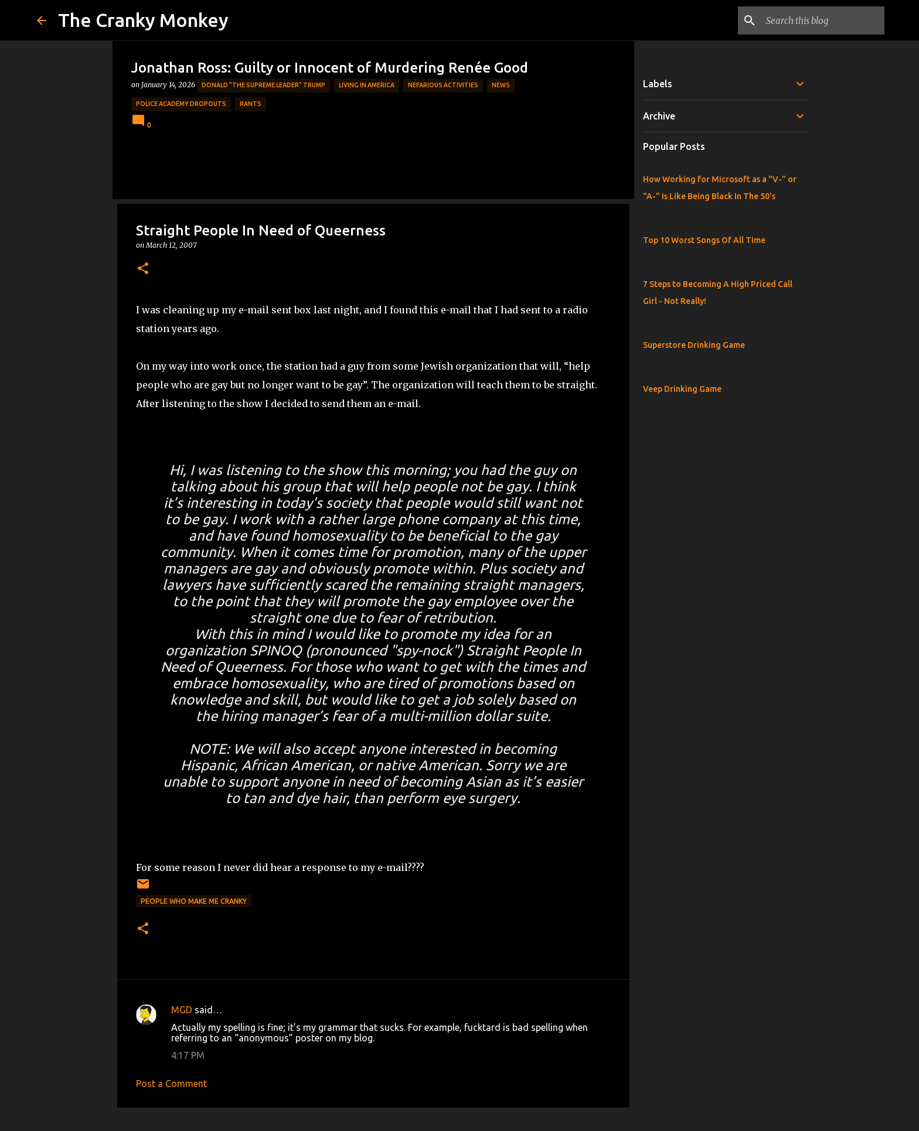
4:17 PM (188, 1055)
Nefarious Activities (443, 84)
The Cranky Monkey (143, 19)
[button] (143, 269)
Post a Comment (171, 1083)
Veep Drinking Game (682, 389)
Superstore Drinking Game (694, 345)
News (501, 84)
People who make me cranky (194, 901)
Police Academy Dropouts (181, 103)
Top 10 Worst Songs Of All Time (704, 240)
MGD (181, 1009)
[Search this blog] (822, 20)
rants (250, 103)
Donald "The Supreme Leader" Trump (263, 84)
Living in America (366, 84)
